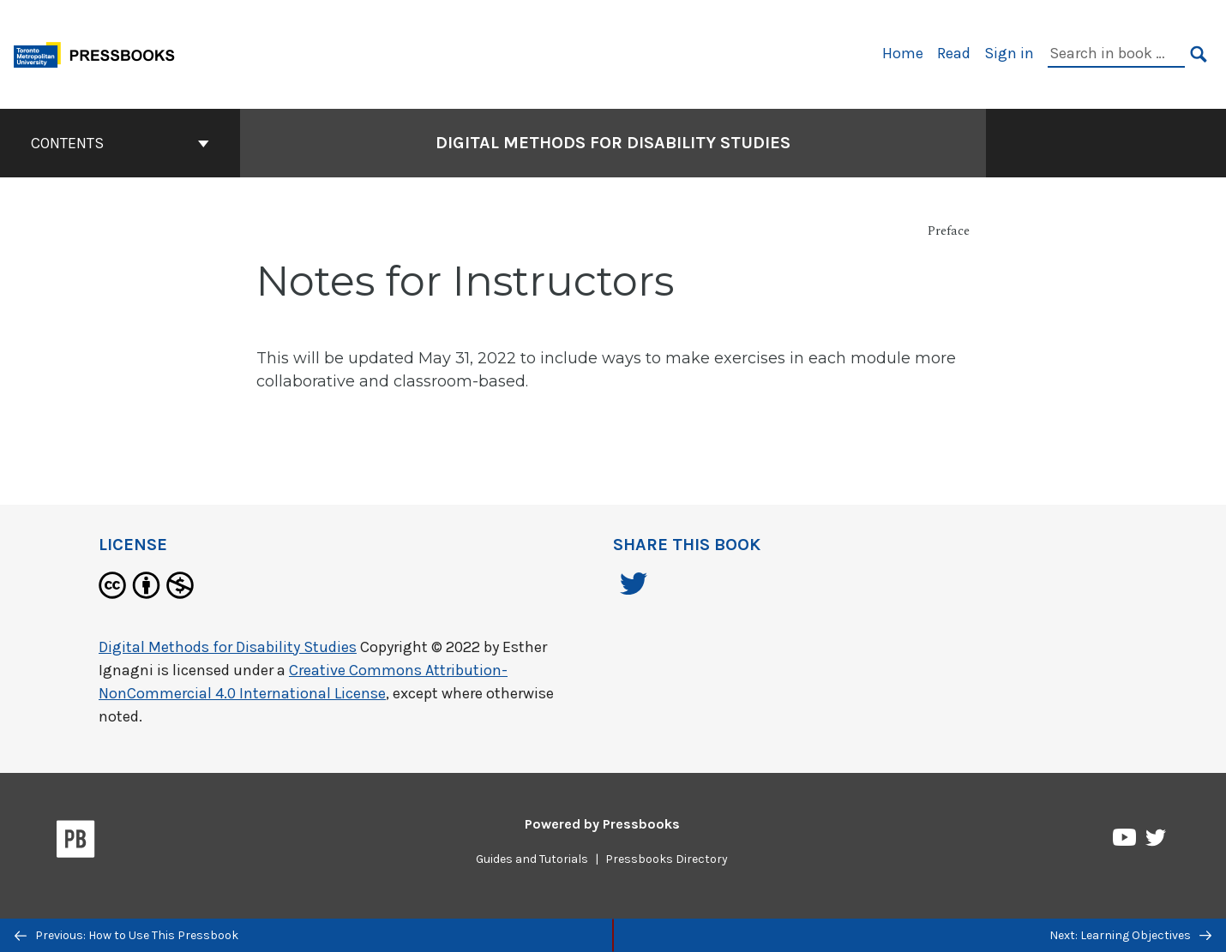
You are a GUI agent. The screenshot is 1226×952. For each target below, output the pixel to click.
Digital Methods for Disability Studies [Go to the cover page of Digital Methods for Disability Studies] (613, 143)
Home (902, 53)
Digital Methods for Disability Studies (228, 647)
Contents (120, 143)
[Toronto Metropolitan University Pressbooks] (100, 53)
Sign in (1009, 53)
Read (954, 53)
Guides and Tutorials (532, 859)
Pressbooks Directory (666, 859)
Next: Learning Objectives (1130, 935)
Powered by (602, 824)
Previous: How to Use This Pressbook (126, 935)
